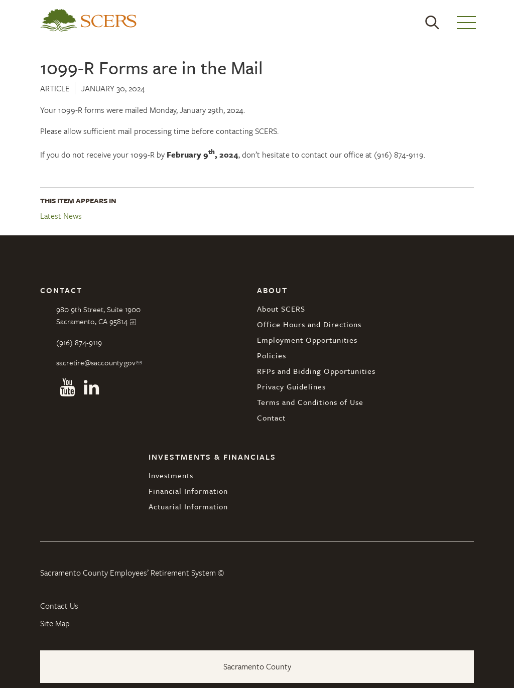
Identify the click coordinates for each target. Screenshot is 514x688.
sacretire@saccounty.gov (96, 362)
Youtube (67, 387)
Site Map (55, 623)
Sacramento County (257, 666)
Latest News (61, 216)
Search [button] (432, 22)
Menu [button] (466, 22)
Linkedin (91, 387)
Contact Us (59, 606)
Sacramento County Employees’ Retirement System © (132, 573)
